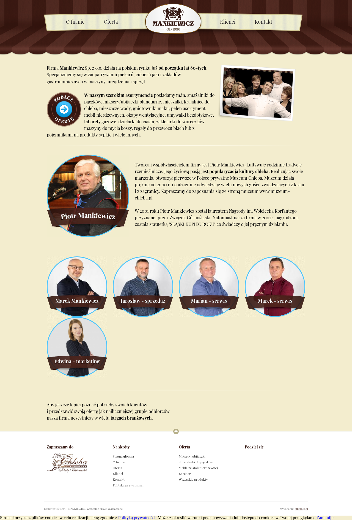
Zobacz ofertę (64, 109)
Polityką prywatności (137, 517)
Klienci (227, 21)
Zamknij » (326, 517)
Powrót (176, 431)
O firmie (75, 21)
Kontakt (263, 21)
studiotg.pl (301, 509)
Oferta (111, 21)
